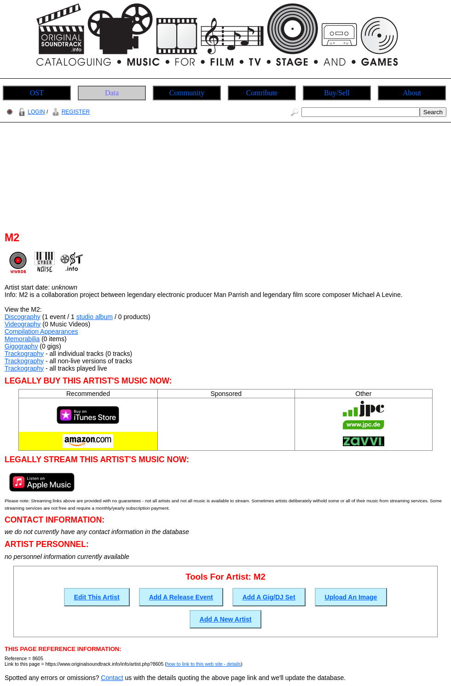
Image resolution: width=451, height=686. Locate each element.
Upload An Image (351, 597)
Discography (22, 316)
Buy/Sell (337, 93)
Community (186, 93)
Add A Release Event (181, 597)
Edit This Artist (97, 597)
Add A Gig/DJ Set (269, 597)
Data (112, 93)
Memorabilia (22, 339)
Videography (22, 324)
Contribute (262, 93)
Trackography (24, 353)
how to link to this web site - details (204, 664)
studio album (94, 316)
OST (37, 93)
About (412, 93)
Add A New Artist (226, 619)
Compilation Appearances (41, 331)
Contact (112, 677)
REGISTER (70, 112)
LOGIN (30, 112)
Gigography (21, 346)
